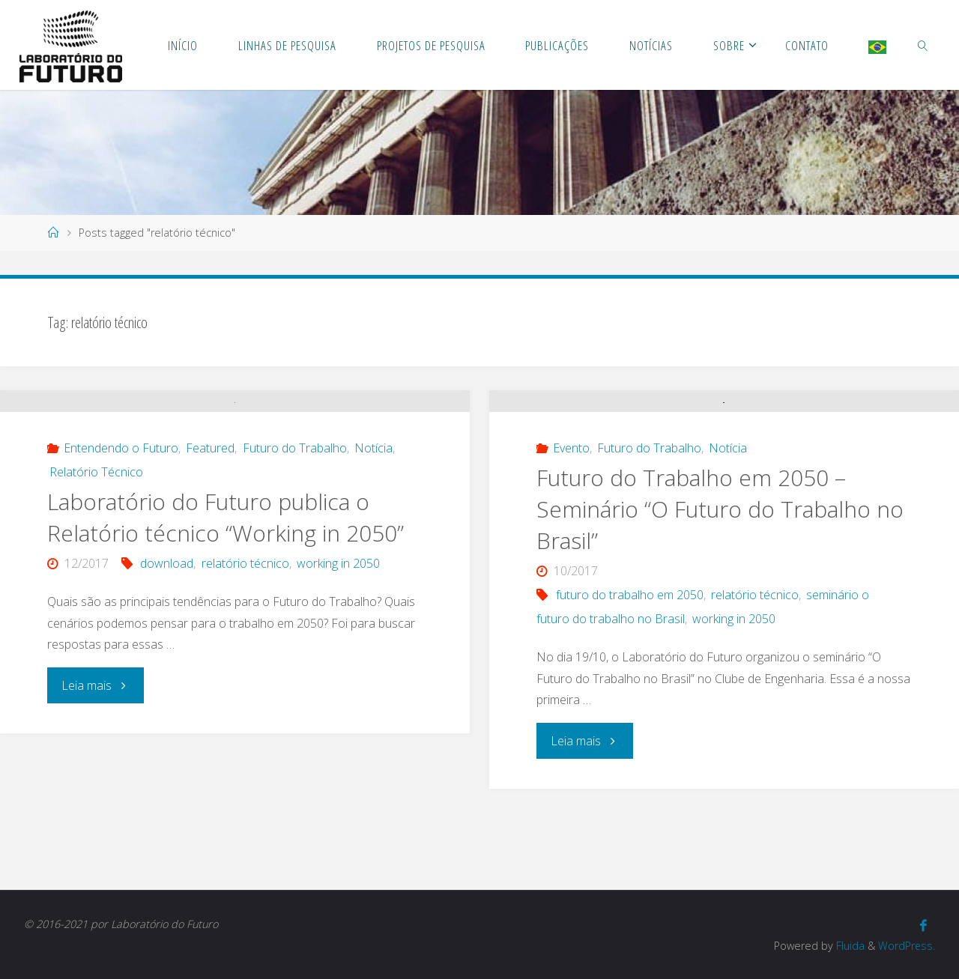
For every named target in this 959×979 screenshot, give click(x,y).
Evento (571, 531)
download (166, 691)
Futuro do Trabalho (295, 576)
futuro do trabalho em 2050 (630, 678)
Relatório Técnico (96, 600)
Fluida (848, 946)
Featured (210, 576)
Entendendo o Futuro (121, 576)
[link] (923, 45)
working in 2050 (338, 691)
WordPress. (906, 946)
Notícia (373, 576)
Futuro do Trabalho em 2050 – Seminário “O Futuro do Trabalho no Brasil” (720, 592)
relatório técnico (245, 691)
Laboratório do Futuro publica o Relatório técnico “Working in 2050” (225, 645)
